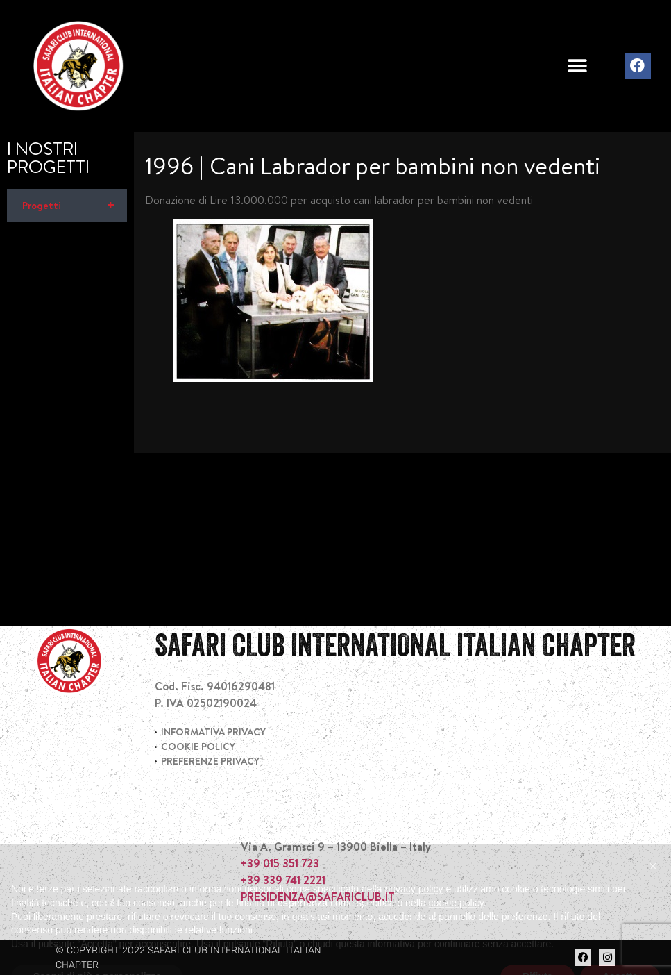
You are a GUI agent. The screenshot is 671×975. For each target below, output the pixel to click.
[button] (577, 66)
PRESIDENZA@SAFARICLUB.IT (318, 896)
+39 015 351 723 (280, 863)
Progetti (74, 205)
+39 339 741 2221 (283, 880)
